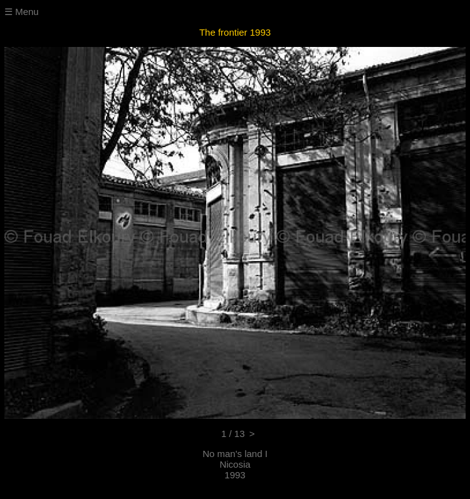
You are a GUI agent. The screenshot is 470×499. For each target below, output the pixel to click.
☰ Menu (21, 11)
